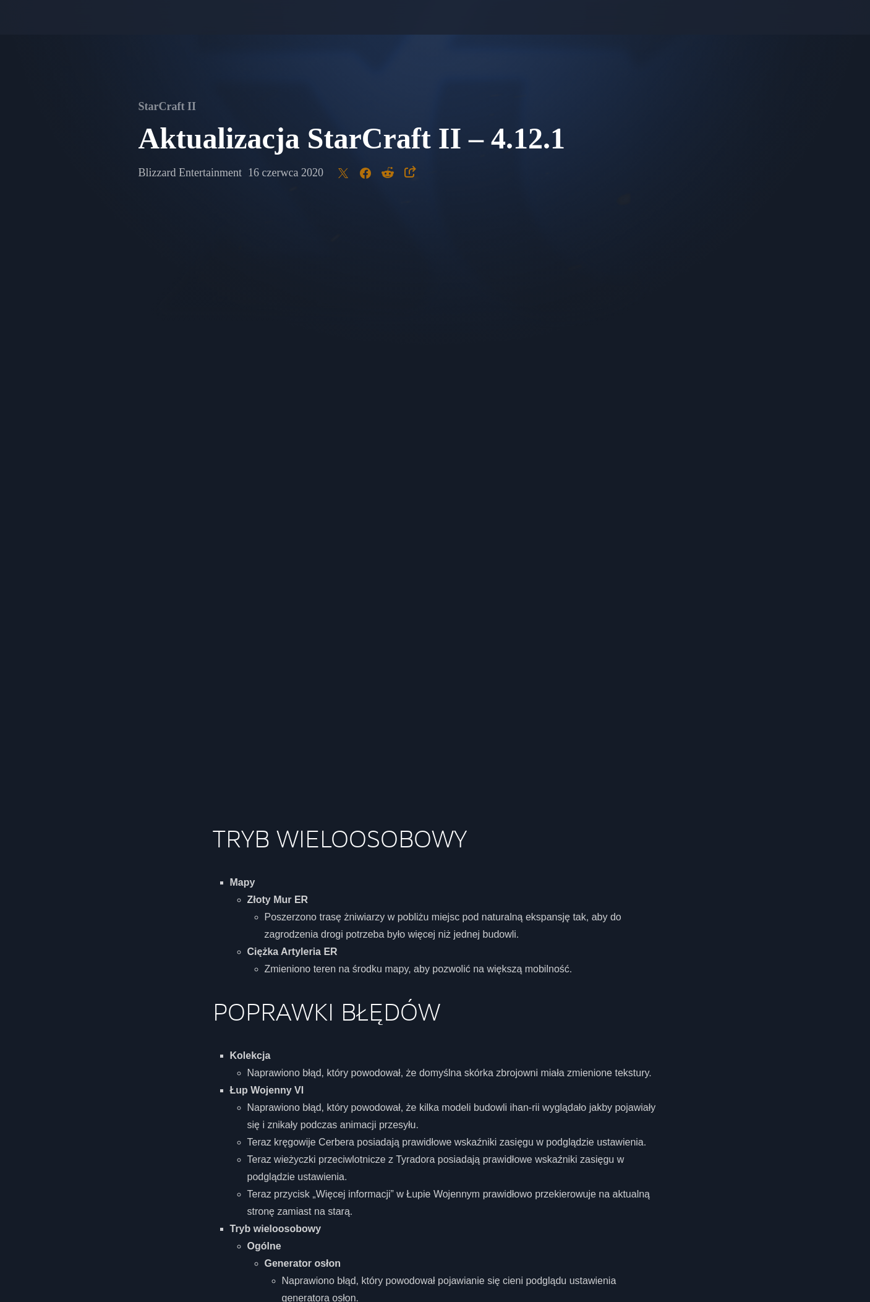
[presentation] (55, 32)
